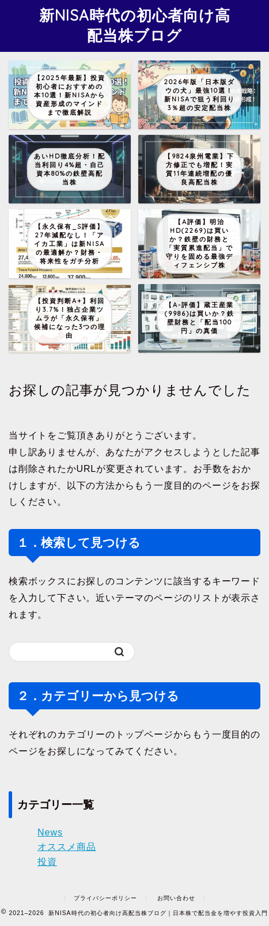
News (50, 832)
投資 (47, 862)
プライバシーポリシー (105, 898)
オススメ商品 (66, 847)
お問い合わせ (176, 898)
